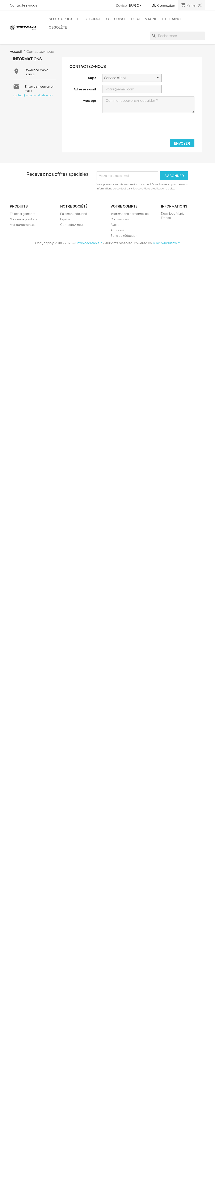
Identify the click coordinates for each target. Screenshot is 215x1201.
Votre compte (124, 206)
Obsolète (58, 27)
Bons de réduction (124, 236)
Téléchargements (22, 214)
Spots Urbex (60, 19)
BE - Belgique (89, 19)
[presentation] (162, 128)
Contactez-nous (23, 5)
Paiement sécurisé (73, 214)
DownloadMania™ (88, 243)
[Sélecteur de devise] (136, 5)
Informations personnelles (130, 214)
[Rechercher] (177, 36)
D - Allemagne (144, 19)
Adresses (118, 230)
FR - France (172, 19)
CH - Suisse (116, 19)
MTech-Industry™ (166, 243)
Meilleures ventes (22, 225)
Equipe (65, 219)
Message (89, 101)
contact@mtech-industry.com (33, 95)
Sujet (92, 78)
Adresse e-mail (85, 89)
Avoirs (115, 225)
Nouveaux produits (23, 219)
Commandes (120, 219)
